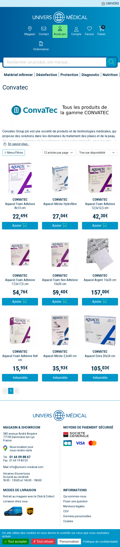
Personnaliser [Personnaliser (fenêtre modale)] (69, 541)
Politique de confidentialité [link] (100, 541)
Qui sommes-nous (74, 496)
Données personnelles (77, 516)
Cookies (68, 521)
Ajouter (19, 225)
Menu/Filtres (13, 152)
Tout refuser (43, 541)
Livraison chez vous (15, 501)
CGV (66, 511)
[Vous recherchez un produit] (54, 62)
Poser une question (75, 501)
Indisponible (20, 377)
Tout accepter (15, 541)
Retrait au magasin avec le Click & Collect (28, 496)
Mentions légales (74, 506)
